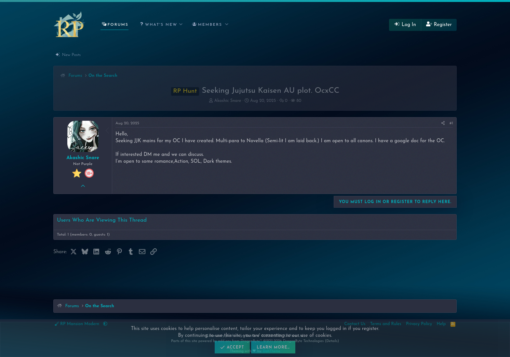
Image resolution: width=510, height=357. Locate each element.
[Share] (443, 123)
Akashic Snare (227, 101)
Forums (117, 25)
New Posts (71, 55)
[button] (159, 25)
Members (210, 25)
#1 (451, 123)
